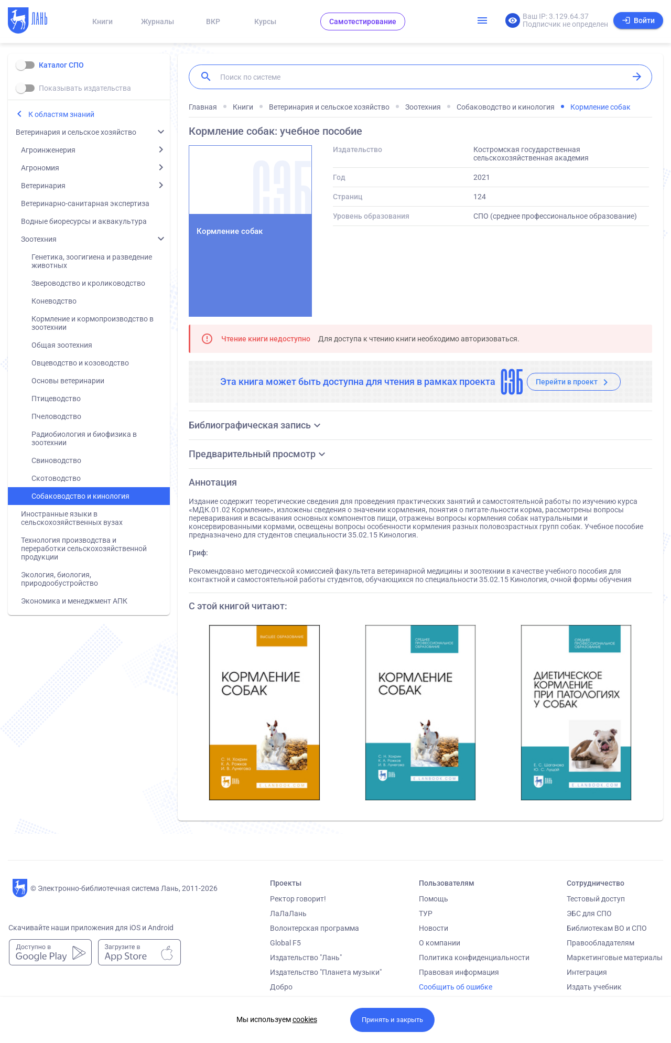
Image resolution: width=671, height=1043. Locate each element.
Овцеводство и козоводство (80, 363)
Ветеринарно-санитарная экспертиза (85, 203)
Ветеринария (43, 185)
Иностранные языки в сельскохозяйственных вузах (72, 518)
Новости (433, 928)
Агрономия (40, 168)
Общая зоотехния (61, 345)
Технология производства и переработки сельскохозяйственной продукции (84, 548)
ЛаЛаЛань (288, 913)
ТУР (425, 913)
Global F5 (285, 943)
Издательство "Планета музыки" (326, 972)
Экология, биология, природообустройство (59, 579)
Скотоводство (56, 478)
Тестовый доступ (596, 899)
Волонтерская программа (314, 928)
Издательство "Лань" (306, 957)
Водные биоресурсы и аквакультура (84, 221)
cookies (305, 1019)
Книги (102, 21)
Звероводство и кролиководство (88, 283)
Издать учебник (594, 987)
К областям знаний (61, 114)
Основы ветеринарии (67, 381)
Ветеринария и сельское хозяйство (76, 132)
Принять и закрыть (392, 1020)
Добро (281, 987)
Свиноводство (56, 460)
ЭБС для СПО (589, 913)
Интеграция (587, 972)
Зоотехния (39, 239)
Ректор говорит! (298, 899)
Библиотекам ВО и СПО (607, 928)
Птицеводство (56, 398)
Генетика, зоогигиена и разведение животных (91, 261)
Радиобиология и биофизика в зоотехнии (84, 438)
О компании (439, 943)
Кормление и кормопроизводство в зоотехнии (92, 323)
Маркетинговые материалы (615, 957)
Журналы (157, 21)
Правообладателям (600, 943)
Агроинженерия (48, 150)
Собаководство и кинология (80, 496)
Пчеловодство (56, 416)
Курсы (265, 21)
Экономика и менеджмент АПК (74, 601)
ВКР (213, 21)
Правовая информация (459, 972)
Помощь (433, 899)
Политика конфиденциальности (474, 957)
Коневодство (54, 301)
